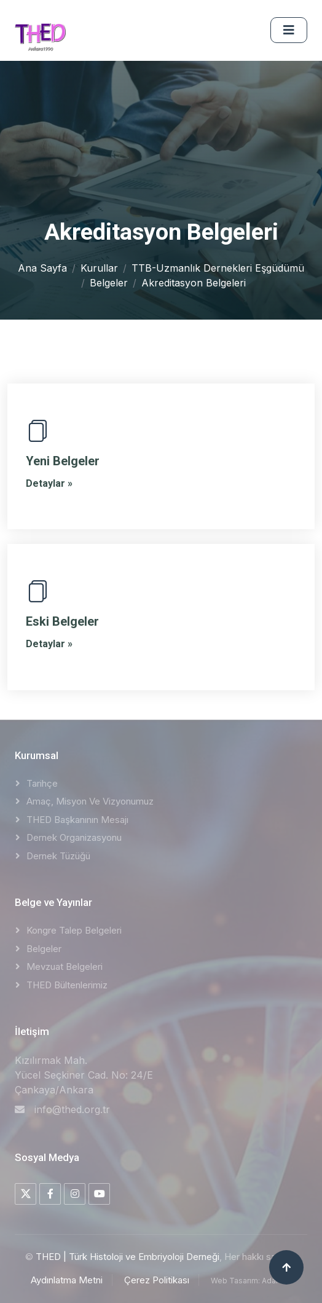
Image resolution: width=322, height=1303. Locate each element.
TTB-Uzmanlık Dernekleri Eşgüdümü (218, 268)
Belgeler (109, 283)
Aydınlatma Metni (67, 1280)
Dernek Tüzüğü (58, 856)
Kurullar (99, 268)
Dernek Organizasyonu (74, 837)
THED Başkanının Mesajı (77, 819)
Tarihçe (42, 783)
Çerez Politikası (156, 1280)
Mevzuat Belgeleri (64, 966)
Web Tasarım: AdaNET (251, 1280)
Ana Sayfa (42, 268)
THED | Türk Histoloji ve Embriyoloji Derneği (127, 1256)
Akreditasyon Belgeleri (193, 283)
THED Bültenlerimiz (67, 985)
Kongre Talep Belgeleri (74, 930)
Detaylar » (49, 483)
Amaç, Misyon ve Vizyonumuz (90, 801)
